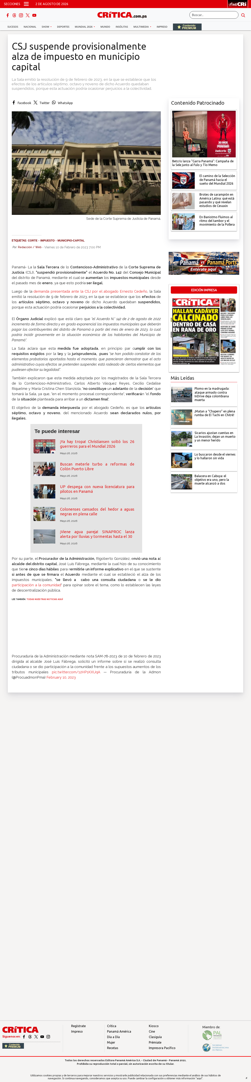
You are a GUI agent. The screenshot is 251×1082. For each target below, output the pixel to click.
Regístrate (78, 1026)
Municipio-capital (71, 240)
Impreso (162, 26)
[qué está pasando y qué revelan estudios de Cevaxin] (183, 200)
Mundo (105, 26)
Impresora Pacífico (162, 1048)
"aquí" (199, 1078)
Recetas (112, 1048)
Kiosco (154, 1026)
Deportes (63, 26)
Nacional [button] (30, 26)
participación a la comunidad (36, 585)
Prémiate (155, 1042)
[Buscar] (213, 15)
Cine (152, 1031)
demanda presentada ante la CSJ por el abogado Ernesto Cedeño (89, 291)
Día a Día (113, 1037)
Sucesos (12, 26)
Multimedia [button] (141, 26)
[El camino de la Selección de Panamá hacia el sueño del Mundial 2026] (183, 180)
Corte (32, 240)
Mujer (111, 1042)
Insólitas (122, 26)
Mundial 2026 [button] (84, 26)
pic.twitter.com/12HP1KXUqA (76, 672)
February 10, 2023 (61, 677)
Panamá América (119, 1031)
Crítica (111, 1026)
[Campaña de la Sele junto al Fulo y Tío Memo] (204, 133)
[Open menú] (26, 4)
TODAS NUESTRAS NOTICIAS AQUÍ (44, 599)
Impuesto (47, 240)
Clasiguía (155, 1037)
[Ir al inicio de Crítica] (124, 14)
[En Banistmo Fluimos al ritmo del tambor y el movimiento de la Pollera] (183, 221)
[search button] (243, 15)
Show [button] (46, 26)
